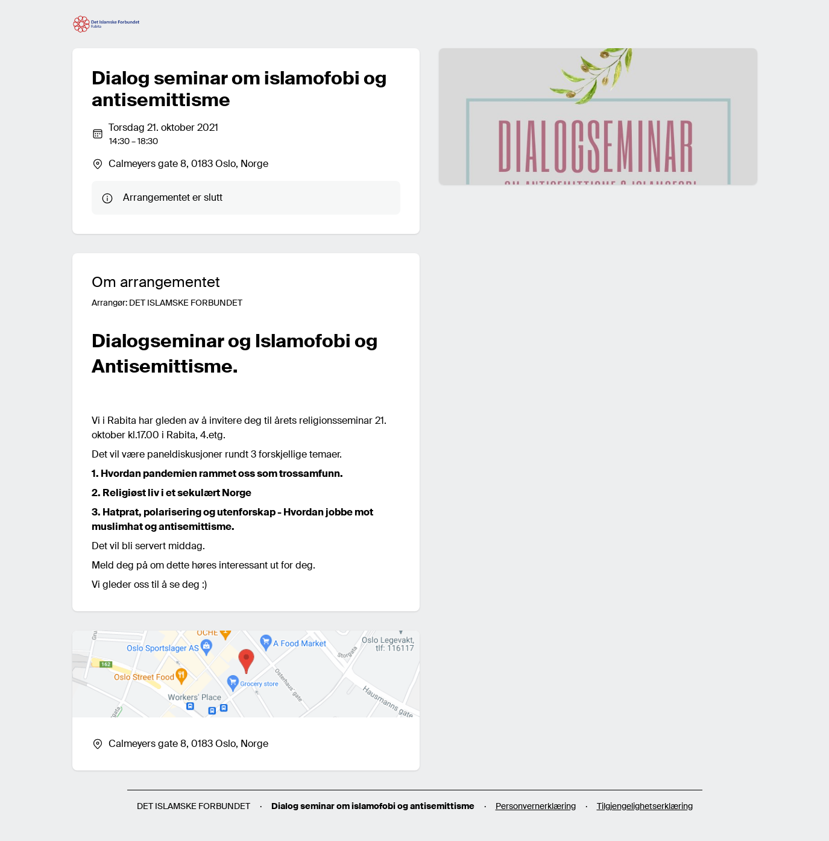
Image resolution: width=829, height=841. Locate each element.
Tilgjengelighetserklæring (645, 806)
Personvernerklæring (536, 806)
